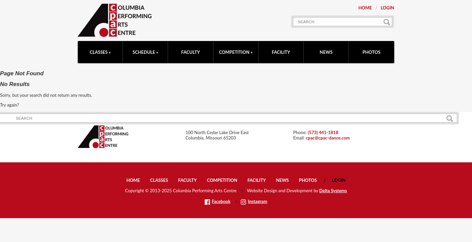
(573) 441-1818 (323, 132)
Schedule (144, 52)
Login (387, 7)
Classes (98, 52)
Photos (371, 52)
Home (365, 7)
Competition (234, 52)
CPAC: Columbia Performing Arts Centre (114, 20)
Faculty (190, 52)
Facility (281, 52)
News (326, 52)
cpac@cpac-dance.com (328, 137)
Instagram (254, 201)
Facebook (217, 201)
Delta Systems (333, 190)
